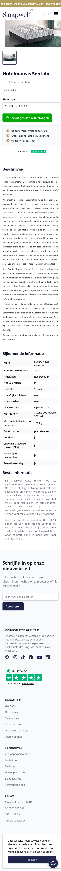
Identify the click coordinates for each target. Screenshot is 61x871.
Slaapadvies (12, 718)
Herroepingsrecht (15, 772)
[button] (56, 13)
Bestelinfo (11, 760)
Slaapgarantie (13, 778)
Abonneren (13, 606)
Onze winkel (12, 712)
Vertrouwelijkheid (15, 785)
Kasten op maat (14, 736)
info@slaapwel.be (15, 820)
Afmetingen (9, 99)
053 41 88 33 (12, 814)
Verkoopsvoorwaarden (18, 754)
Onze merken (13, 724)
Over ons (10, 706)
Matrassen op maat (16, 730)
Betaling (10, 766)
